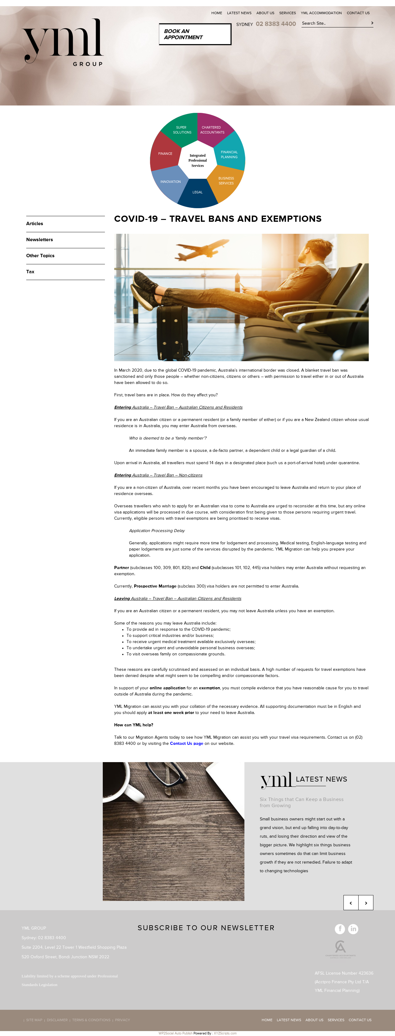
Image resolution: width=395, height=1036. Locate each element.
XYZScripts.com (225, 1033)
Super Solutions (177, 130)
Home (216, 13)
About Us (265, 13)
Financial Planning (229, 155)
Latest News (239, 13)
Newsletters (39, 239)
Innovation (170, 182)
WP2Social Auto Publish (176, 1033)
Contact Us (358, 13)
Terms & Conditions (91, 1020)
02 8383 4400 (276, 24)
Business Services (226, 181)
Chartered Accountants (207, 130)
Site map (34, 1020)
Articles (34, 223)
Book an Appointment (183, 34)
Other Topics (40, 256)
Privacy (122, 1020)
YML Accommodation (321, 13)
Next (365, 902)
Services (287, 13)
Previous (351, 902)
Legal (198, 192)
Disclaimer (57, 1020)
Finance (165, 153)
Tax (30, 272)
